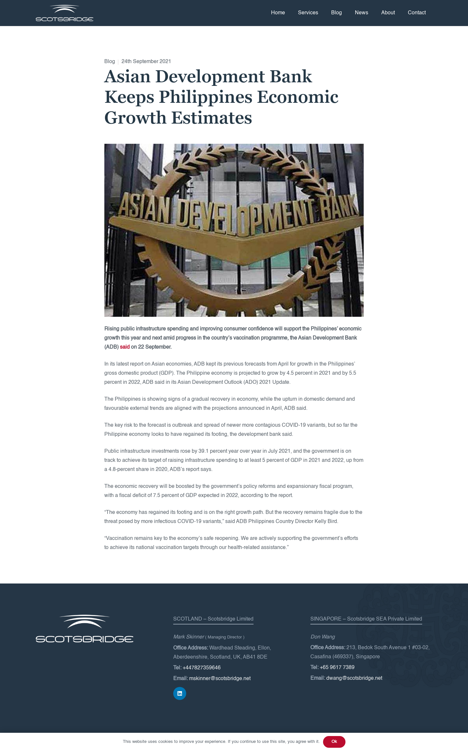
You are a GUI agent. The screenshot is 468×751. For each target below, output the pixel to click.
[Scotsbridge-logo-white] (64, 13)
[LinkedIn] (179, 693)
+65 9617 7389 (337, 667)
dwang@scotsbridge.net (354, 678)
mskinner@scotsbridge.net (220, 678)
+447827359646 (202, 668)
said (125, 347)
